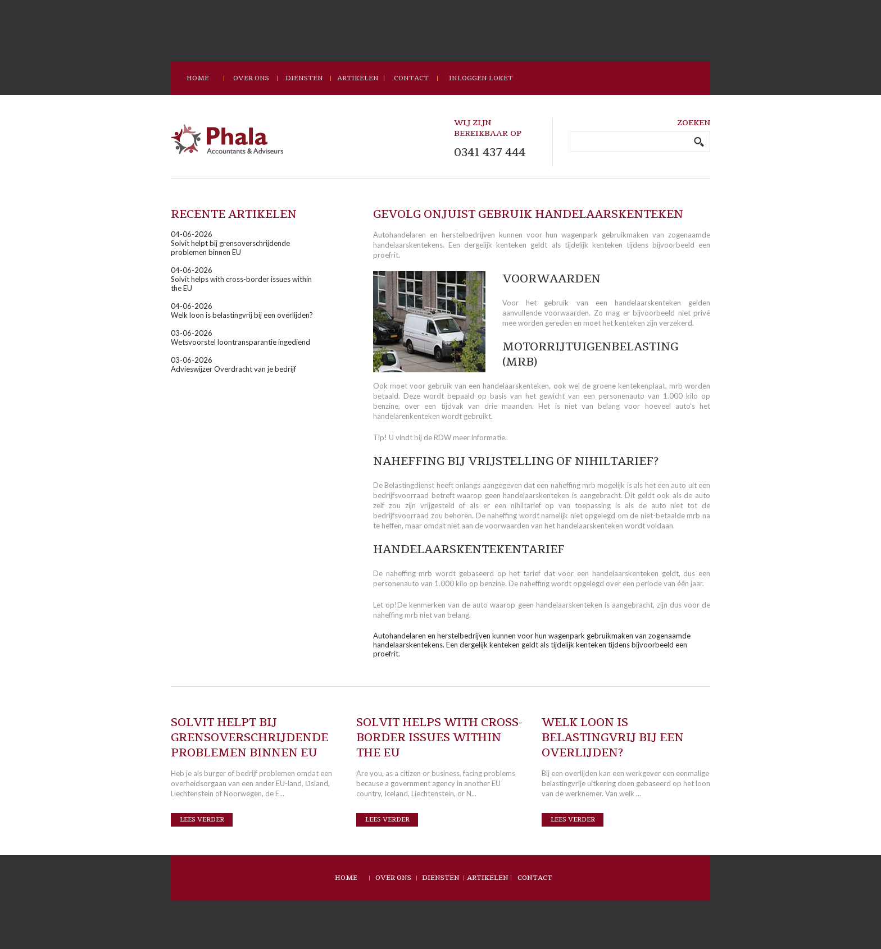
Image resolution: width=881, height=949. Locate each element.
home (198, 78)
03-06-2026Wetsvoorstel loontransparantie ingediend (240, 337)
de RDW (437, 437)
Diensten (304, 78)
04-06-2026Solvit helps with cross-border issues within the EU (241, 279)
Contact (534, 877)
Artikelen (358, 78)
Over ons (251, 78)
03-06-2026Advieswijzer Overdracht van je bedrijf (233, 364)
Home (346, 877)
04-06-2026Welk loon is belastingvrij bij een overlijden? (242, 311)
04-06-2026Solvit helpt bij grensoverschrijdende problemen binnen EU (230, 243)
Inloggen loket (481, 78)
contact (411, 78)
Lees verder (202, 819)
